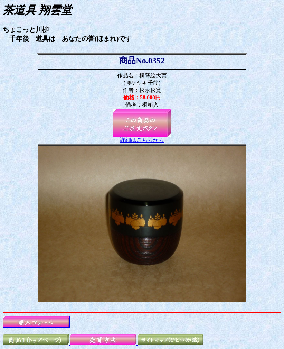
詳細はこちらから (142, 140)
